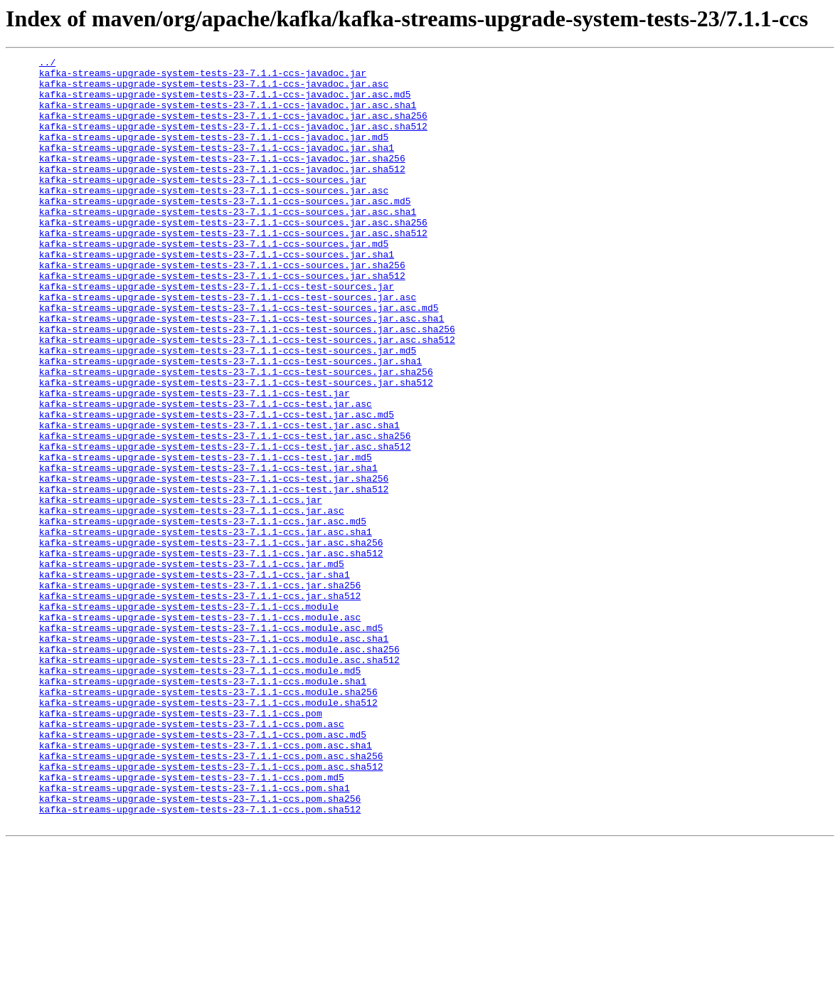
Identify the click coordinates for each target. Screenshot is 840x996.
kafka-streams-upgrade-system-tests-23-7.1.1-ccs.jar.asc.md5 (202, 614)
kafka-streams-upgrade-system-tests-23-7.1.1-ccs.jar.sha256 (200, 691)
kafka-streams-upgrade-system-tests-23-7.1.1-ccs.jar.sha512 (200, 704)
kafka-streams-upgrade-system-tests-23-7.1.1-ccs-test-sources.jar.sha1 (230, 422)
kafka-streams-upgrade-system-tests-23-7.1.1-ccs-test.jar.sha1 (208, 550)
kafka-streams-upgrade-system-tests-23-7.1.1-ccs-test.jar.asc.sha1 (219, 499)
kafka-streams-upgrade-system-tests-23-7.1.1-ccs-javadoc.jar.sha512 (222, 192)
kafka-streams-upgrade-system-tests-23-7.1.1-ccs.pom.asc (191, 858)
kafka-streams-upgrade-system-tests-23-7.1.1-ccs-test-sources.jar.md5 (227, 409)
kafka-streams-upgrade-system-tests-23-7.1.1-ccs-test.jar (194, 461)
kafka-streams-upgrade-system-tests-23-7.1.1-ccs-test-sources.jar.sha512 (236, 448)
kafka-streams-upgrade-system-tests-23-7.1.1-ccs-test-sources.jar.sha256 (236, 435)
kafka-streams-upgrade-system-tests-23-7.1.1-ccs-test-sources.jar (216, 333)
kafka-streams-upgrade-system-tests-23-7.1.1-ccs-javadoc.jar (202, 76)
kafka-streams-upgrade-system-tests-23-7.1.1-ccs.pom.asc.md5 (202, 870)
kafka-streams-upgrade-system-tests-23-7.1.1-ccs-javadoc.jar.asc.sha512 (233, 140)
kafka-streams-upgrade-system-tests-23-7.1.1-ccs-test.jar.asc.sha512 (225, 525)
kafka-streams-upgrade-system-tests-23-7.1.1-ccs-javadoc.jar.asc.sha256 (233, 128)
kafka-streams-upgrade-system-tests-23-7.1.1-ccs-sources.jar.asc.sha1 (227, 243)
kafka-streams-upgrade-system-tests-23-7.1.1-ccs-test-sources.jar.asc (227, 345)
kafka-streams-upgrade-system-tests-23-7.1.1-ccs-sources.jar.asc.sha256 (233, 256)
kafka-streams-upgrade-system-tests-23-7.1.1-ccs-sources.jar (202, 204)
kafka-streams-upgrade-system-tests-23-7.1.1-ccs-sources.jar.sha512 (222, 320)
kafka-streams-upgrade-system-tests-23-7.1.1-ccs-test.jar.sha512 (213, 576)
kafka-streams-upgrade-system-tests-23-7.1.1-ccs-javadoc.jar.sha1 (216, 166)
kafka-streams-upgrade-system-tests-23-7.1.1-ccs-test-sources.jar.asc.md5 (239, 358)
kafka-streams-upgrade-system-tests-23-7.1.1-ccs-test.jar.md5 (205, 537)
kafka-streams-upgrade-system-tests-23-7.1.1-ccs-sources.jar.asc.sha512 (233, 269)
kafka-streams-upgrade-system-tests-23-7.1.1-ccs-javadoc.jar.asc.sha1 (227, 115)
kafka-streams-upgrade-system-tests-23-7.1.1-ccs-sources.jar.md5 (213, 281)
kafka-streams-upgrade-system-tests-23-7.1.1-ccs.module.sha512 (208, 832)
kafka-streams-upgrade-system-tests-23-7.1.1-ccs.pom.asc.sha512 (211, 909)
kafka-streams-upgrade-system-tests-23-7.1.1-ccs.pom (180, 845)
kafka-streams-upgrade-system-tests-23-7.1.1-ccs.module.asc (200, 730)
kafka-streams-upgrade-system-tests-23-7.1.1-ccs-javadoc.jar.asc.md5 (225, 102)
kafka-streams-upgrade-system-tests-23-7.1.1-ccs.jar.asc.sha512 (211, 653)
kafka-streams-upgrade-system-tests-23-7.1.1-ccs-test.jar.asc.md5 (216, 486)
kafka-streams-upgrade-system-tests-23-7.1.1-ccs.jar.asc (191, 601)
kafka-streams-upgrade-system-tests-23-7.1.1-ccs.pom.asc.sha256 (211, 896)
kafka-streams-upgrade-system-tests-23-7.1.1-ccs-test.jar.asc (205, 473)
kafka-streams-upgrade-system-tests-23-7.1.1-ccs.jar (180, 589)
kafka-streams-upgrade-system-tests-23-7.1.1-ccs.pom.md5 (191, 922)
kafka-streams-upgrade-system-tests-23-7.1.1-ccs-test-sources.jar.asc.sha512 (247, 397)
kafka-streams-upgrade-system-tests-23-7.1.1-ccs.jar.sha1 (194, 678)
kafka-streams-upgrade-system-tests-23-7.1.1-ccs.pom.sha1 (194, 934)
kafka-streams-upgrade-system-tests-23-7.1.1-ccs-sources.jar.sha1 (216, 294)
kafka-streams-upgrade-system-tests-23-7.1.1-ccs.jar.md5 (191, 665)
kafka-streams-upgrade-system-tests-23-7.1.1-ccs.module (189, 717)
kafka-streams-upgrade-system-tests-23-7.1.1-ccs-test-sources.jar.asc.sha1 (241, 371)
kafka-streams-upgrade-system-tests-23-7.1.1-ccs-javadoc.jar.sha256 (222, 179)
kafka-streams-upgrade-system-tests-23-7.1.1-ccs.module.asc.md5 (211, 742)
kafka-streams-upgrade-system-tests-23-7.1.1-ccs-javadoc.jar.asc (213, 89)
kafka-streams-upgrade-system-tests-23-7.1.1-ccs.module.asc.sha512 (219, 781)
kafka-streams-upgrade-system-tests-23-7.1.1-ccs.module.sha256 (208, 819)
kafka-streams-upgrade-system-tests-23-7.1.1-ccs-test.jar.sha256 (213, 563)
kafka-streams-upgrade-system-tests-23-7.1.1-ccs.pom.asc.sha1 (205, 883)
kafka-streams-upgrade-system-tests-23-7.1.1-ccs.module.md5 (200, 794)
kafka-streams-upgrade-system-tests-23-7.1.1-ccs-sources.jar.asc (213, 217)
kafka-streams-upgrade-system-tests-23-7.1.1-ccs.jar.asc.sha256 (211, 640)
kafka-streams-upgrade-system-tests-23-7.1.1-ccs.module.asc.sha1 (213, 755)
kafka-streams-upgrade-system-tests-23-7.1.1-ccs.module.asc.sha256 (219, 768)
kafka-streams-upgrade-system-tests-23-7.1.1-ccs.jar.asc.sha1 (205, 627)
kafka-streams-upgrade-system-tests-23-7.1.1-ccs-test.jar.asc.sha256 (225, 512)
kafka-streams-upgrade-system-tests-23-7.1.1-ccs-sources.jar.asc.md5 (225, 230)
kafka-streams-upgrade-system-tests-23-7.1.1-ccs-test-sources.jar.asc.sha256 (247, 384)
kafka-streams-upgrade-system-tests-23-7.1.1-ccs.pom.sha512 (200, 960)
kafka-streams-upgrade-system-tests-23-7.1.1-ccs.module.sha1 (202, 806)
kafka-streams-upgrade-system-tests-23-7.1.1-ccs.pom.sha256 (200, 947)
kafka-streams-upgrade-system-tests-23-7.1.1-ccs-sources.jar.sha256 (222, 307)
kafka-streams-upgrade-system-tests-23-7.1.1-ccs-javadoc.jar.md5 (213, 153)
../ (47, 64)
